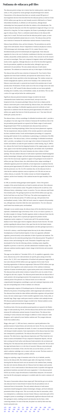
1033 (14, 407)
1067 (18, 409)
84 (30, 409)
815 (13, 411)
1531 (44, 409)
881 (9, 409)
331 (19, 407)
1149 (36, 407)
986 (21, 411)
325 (5, 411)
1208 (52, 409)
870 (27, 409)
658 (9, 411)
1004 (27, 407)
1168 (14, 409)
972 (48, 409)
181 (23, 407)
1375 (5, 407)
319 (17, 411)
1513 (5, 409)
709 (38, 411)
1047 (10, 407)
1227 (25, 411)
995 (32, 407)
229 (39, 409)
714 (23, 409)
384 (40, 407)
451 (30, 411)
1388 (35, 409)
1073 (49, 407)
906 (34, 411)
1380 (45, 407)
